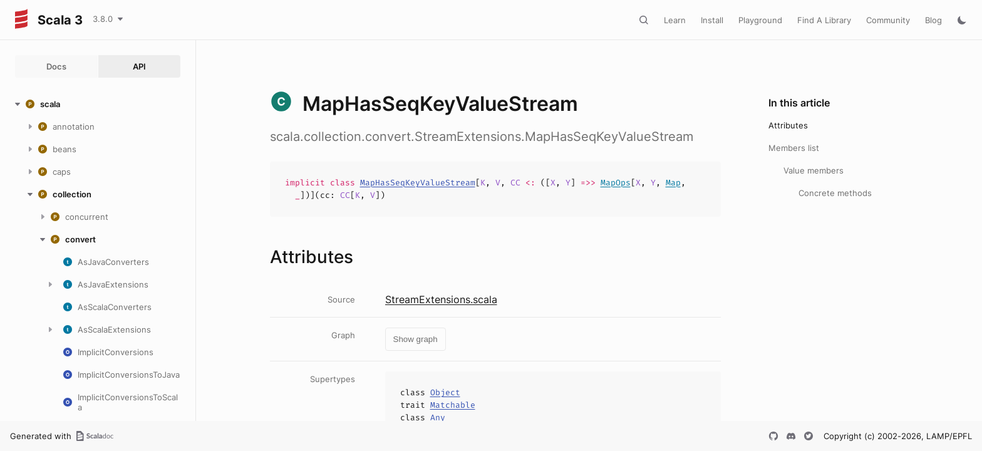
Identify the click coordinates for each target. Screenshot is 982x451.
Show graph (415, 339)
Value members (813, 170)
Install (712, 20)
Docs (56, 66)
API (139, 66)
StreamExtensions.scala (441, 299)
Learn (675, 20)
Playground (760, 20)
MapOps (616, 182)
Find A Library (824, 20)
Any (437, 417)
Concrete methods (835, 193)
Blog (933, 20)
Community (888, 20)
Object (445, 392)
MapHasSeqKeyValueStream (417, 182)
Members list (793, 148)
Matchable (452, 405)
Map (673, 182)
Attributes (788, 125)
